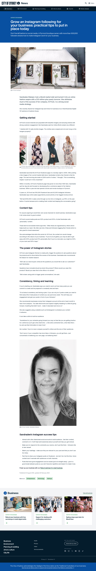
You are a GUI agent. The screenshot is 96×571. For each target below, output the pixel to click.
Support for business (16, 17)
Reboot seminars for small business (51, 468)
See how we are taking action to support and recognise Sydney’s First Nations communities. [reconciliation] (47, 568)
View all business (87, 493)
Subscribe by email (71, 543)
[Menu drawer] (91, 3)
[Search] (86, 3)
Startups (49, 478)
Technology (41, 478)
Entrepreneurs (31, 478)
